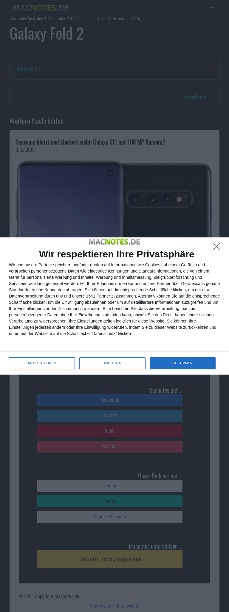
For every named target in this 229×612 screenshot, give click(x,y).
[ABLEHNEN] (218, 248)
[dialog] (114, 305)
